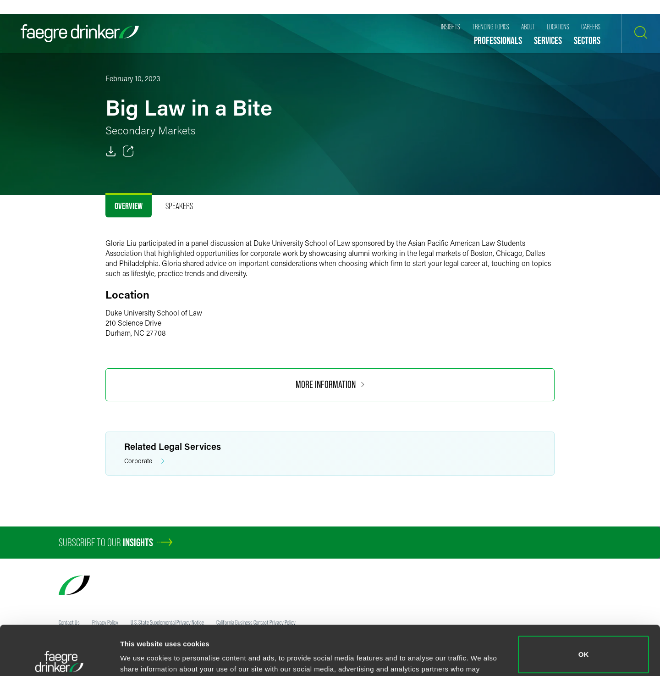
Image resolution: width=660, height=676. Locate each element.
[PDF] (111, 151)
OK (583, 605)
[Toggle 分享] (128, 151)
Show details (141, 656)
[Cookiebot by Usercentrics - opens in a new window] (59, 658)
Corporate (144, 461)
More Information (330, 384)
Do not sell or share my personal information (583, 646)
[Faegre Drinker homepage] (80, 33)
